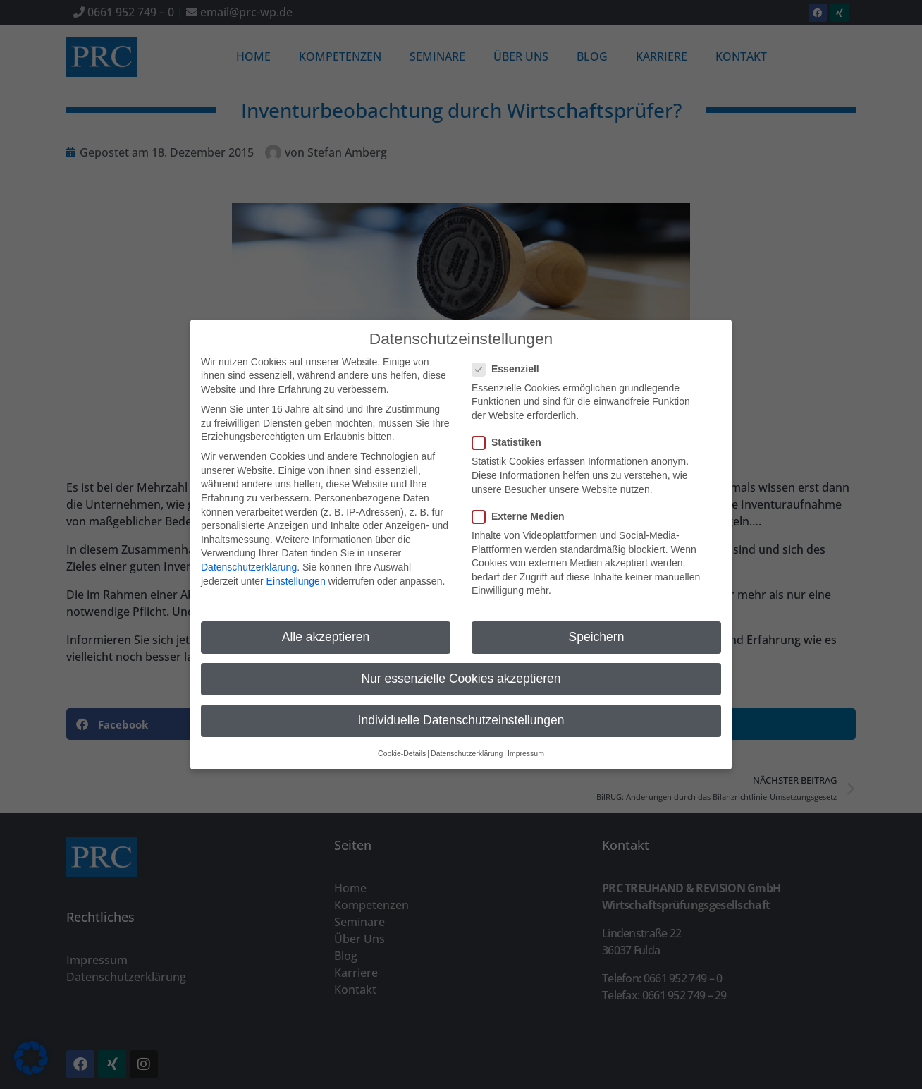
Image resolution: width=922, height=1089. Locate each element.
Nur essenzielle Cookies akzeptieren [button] (460, 664)
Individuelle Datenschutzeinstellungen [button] (461, 705)
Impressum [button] (526, 738)
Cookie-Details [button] (402, 738)
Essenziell (510, 353)
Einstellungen (296, 565)
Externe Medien (522, 501)
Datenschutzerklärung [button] (467, 738)
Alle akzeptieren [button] (326, 621)
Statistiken (511, 427)
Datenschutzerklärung (249, 551)
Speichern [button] (597, 621)
